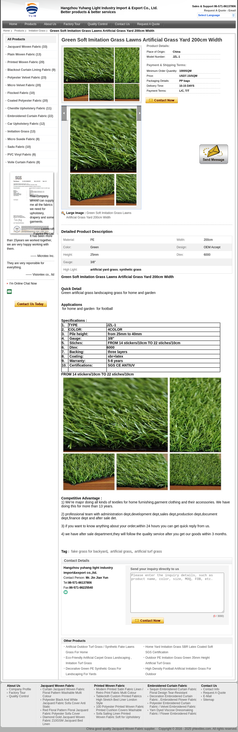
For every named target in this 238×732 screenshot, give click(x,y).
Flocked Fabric (18, 93)
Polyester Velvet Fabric (23, 77)
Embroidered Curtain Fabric (27, 116)
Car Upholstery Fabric (23, 123)
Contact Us (122, 24)
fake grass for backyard (89, 551)
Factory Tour (72, 24)
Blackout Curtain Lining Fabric (29, 70)
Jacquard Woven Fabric (24, 46)
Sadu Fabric (16, 147)
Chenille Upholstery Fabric (26, 108)
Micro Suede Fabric (21, 139)
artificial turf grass (148, 551)
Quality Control (97, 24)
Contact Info (211, 689)
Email (232, 10)
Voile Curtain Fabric (21, 162)
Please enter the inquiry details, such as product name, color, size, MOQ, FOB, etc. (177, 593)
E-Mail (207, 696)
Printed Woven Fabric (22, 62)
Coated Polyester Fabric (24, 100)
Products (30, 24)
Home (13, 24)
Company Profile (20, 689)
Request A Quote (215, 10)
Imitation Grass (37, 30)
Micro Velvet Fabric (21, 85)
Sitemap (208, 699)
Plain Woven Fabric (21, 54)
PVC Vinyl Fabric (19, 154)
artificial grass (121, 551)
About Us (50, 24)
